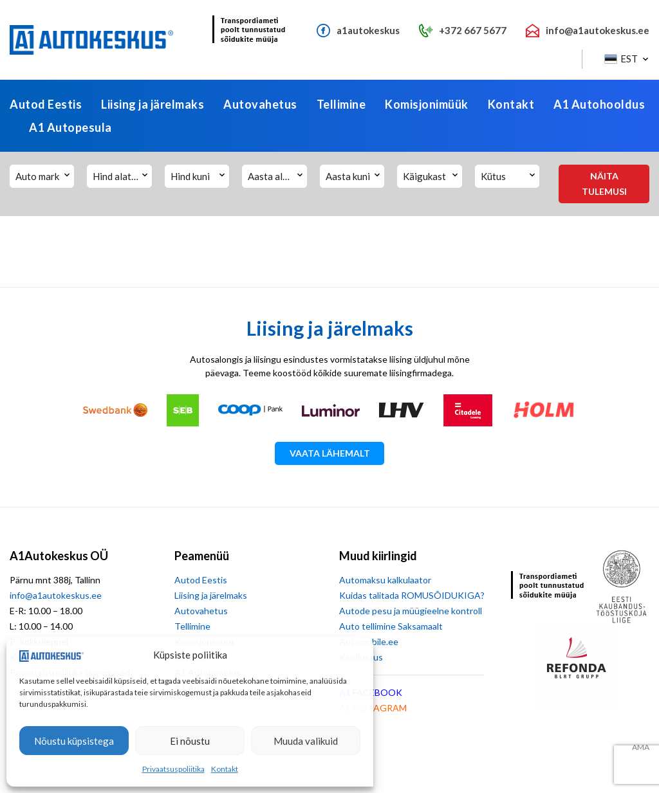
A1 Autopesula (70, 127)
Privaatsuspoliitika (173, 769)
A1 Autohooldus (599, 104)
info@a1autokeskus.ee (56, 595)
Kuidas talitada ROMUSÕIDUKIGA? (412, 595)
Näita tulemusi (604, 183)
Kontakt (224, 769)
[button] (625, 59)
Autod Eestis (46, 104)
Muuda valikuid (306, 741)
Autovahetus (260, 104)
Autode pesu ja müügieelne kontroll (410, 610)
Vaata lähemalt (330, 453)
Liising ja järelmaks (152, 104)
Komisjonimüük (427, 104)
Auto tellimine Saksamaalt (391, 626)
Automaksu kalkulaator (385, 579)
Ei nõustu (190, 741)
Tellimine (341, 104)
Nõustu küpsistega (74, 741)
